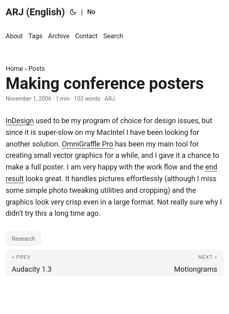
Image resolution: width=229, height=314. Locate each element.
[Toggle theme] (73, 12)
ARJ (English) (35, 12)
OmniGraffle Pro (87, 144)
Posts (37, 68)
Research (23, 239)
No (91, 12)
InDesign (20, 120)
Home (14, 68)
